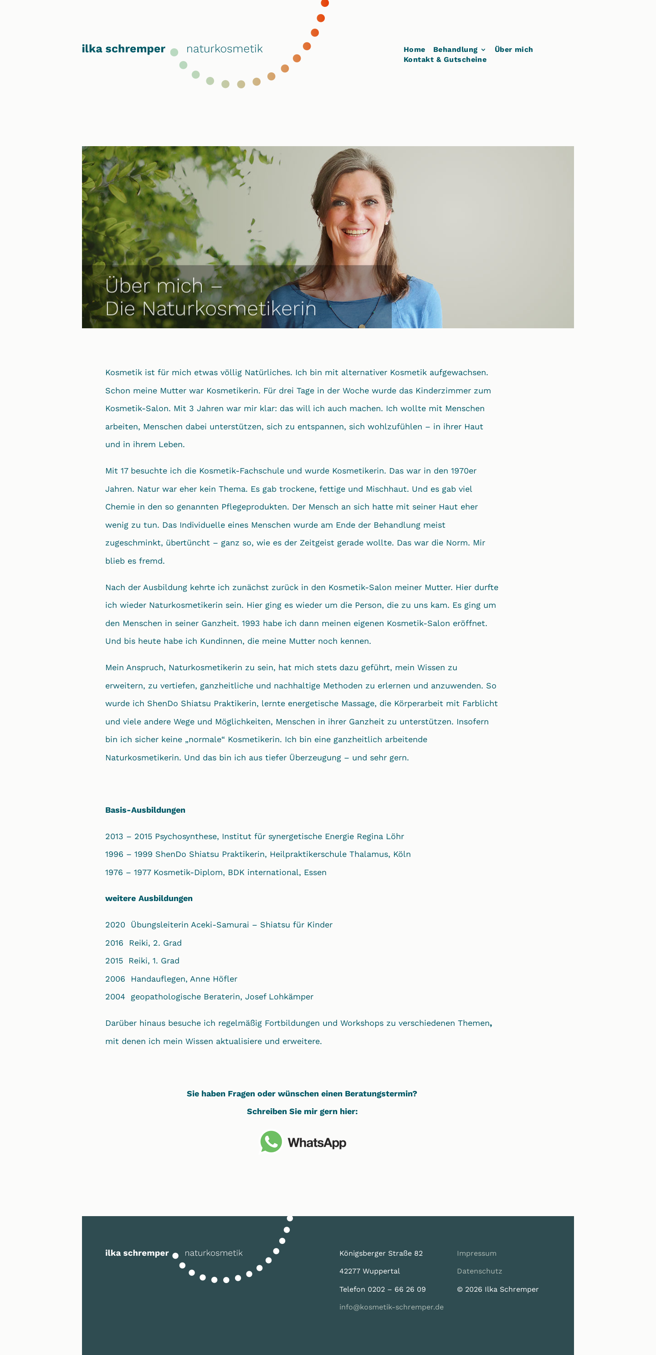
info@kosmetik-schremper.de (391, 1307)
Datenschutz (479, 1271)
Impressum (477, 1253)
